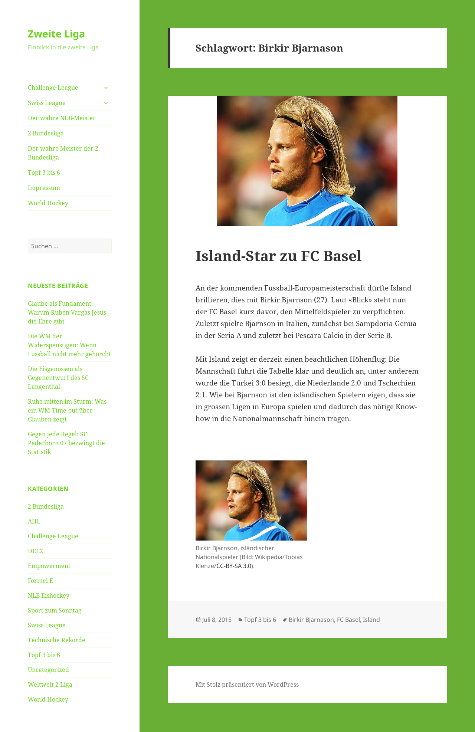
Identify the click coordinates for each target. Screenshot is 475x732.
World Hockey (48, 203)
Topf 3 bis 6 (44, 172)
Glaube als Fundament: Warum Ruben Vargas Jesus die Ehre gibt (67, 312)
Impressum (44, 188)
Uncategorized (48, 670)
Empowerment (49, 566)
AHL (34, 521)
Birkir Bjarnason (311, 620)
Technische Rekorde (56, 640)
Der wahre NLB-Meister (62, 118)
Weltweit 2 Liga (50, 684)
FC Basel (348, 620)
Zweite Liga (56, 33)
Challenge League (53, 87)
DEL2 (35, 551)
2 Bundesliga (46, 133)
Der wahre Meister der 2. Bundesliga (64, 152)
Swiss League (47, 103)
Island (371, 620)
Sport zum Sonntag (55, 610)
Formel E (40, 581)
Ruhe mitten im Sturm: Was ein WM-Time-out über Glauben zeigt (67, 410)
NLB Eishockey (48, 595)
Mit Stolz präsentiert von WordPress (247, 684)
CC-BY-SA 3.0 (233, 566)
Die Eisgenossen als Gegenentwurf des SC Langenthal (58, 378)
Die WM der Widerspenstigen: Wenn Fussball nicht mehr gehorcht (69, 345)
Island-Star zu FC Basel (279, 255)
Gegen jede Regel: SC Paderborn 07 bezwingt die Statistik (66, 443)
